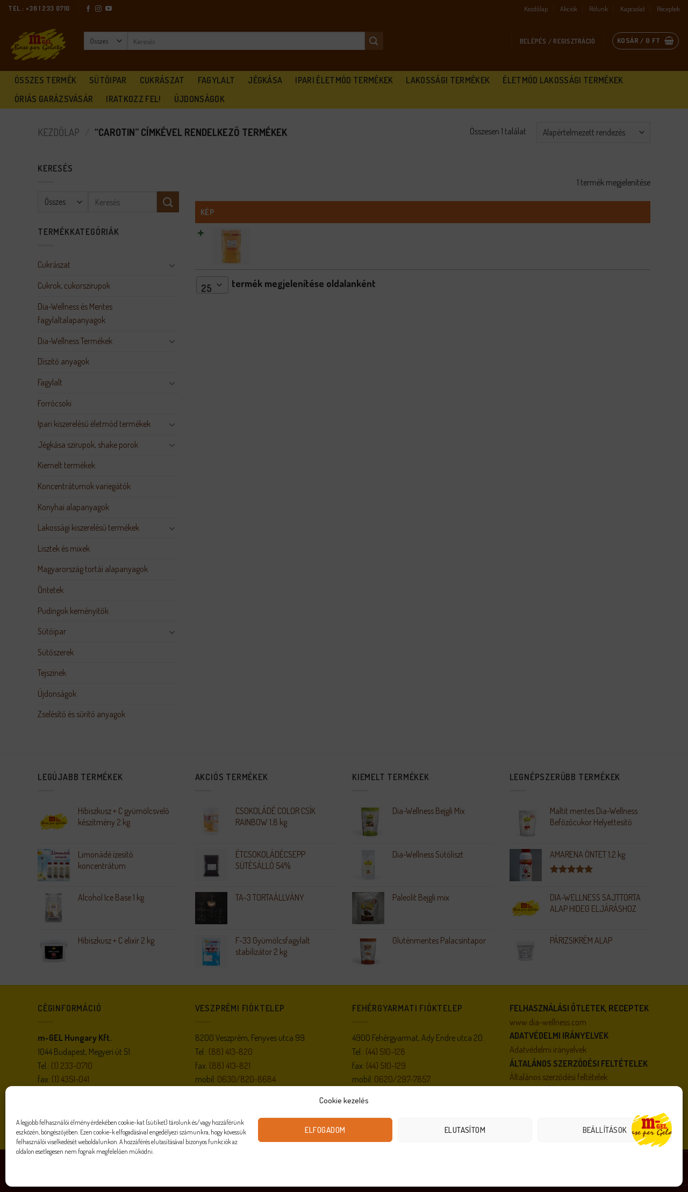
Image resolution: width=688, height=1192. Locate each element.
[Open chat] (652, 1129)
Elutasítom (465, 1130)
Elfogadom (325, 1130)
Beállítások (605, 1130)
